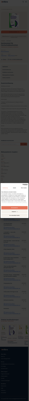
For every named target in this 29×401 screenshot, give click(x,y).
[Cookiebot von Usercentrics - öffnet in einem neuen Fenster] (22, 184)
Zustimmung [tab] (5, 187)
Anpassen (14, 211)
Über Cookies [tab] (24, 187)
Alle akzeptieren (14, 207)
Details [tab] (14, 187)
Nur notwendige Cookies (14, 215)
